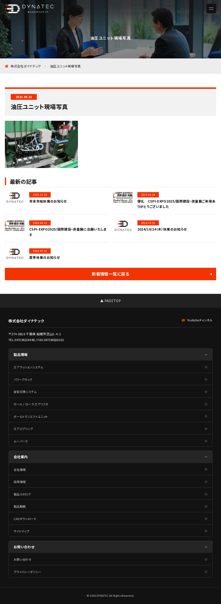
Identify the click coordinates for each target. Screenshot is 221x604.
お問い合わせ (22, 559)
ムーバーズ (21, 441)
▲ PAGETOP (110, 300)
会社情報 (20, 469)
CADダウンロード (25, 519)
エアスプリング (23, 429)
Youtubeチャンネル (197, 320)
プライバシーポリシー (27, 572)
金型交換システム (25, 392)
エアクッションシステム (28, 367)
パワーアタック (23, 379)
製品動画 (20, 506)
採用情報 (20, 482)
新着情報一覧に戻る (110, 274)
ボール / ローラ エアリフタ (31, 404)
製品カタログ (22, 494)
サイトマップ (21, 531)
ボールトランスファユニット (31, 416)
